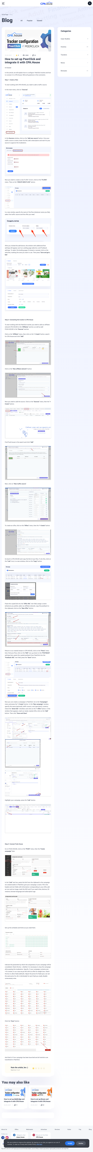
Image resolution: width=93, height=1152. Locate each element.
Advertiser (44, 1129)
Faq (80, 1129)
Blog (90, 1129)
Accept (70, 1143)
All (21, 20)
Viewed (39, 20)
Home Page (5, 14)
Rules (69, 1129)
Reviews (57, 1129)
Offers (16, 1129)
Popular (29, 20)
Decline (81, 1143)
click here (39, 1144)
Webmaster (29, 1129)
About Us (4, 1129)
